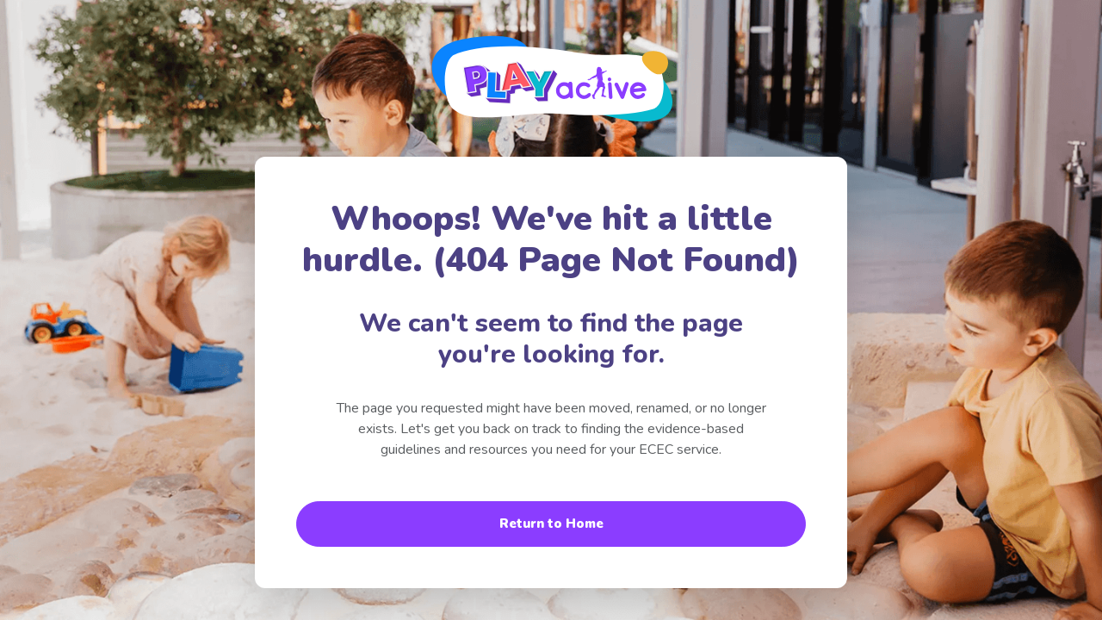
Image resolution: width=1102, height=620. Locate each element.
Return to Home (551, 523)
